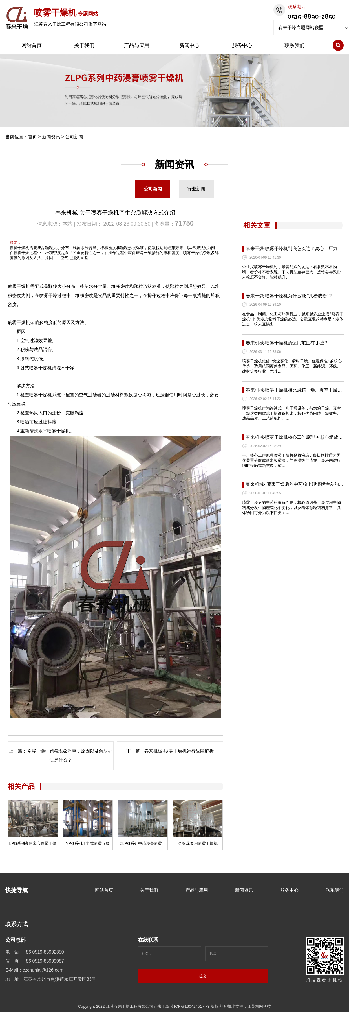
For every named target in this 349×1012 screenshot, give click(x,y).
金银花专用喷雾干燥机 (198, 843)
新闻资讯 (51, 136)
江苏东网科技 (259, 1006)
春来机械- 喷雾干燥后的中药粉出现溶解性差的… (294, 484)
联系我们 (294, 45)
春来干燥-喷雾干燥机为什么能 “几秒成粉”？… (291, 295)
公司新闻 (74, 136)
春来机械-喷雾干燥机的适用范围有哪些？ (287, 342)
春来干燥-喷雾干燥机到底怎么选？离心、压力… (294, 248)
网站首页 (31, 45)
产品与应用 (136, 45)
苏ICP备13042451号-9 (189, 1006)
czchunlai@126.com (43, 970)
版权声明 (218, 1006)
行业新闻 (196, 188)
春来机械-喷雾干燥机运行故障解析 (178, 751)
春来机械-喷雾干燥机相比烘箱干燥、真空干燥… (294, 390)
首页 (32, 136)
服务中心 (242, 45)
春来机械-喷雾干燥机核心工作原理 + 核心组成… (294, 437)
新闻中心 (189, 45)
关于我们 (84, 45)
